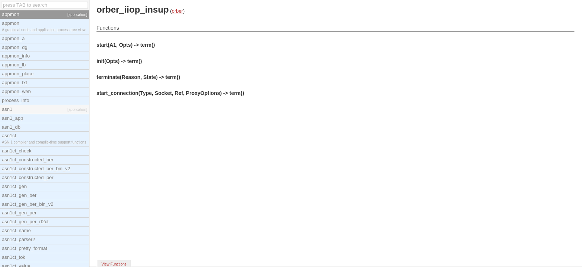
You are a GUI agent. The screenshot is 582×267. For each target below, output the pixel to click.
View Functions (114, 264)
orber (177, 11)
